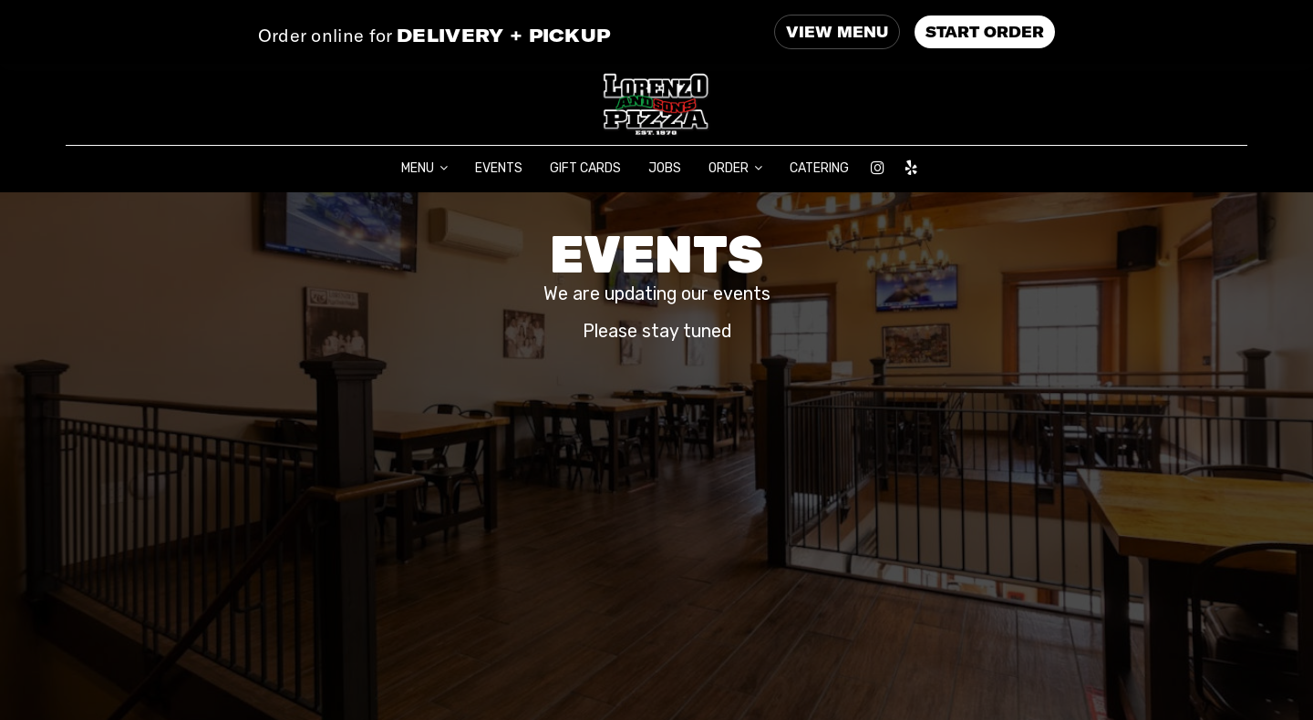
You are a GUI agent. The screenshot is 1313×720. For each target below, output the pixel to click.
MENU (424, 168)
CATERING (819, 168)
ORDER (735, 168)
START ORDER (984, 32)
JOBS (664, 168)
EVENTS (498, 168)
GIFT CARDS (585, 168)
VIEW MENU (837, 32)
